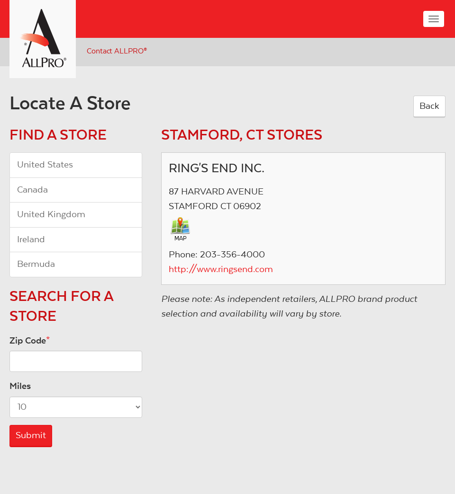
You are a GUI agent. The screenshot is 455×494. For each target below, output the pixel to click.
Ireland (31, 239)
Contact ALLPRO (117, 51)
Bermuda (36, 264)
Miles (20, 386)
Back (429, 106)
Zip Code (27, 340)
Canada (32, 190)
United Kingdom (51, 214)
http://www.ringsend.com (221, 269)
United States (45, 164)
